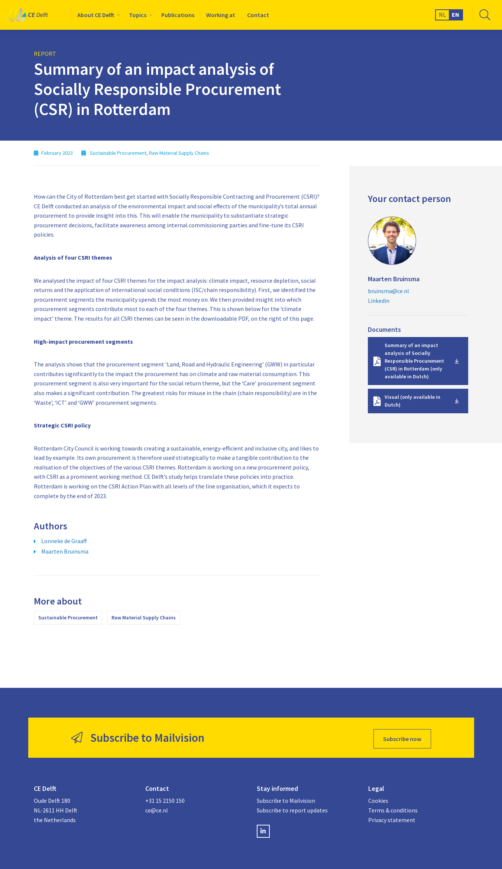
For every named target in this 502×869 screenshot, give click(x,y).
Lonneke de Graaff (64, 541)
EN (455, 14)
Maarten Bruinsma (64, 551)
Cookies (378, 798)
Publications (177, 15)
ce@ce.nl (156, 808)
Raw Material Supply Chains (143, 617)
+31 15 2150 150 (165, 798)
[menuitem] (97, 15)
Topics (137, 15)
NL (442, 14)
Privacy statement (391, 817)
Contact (258, 15)
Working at (220, 15)
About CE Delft (95, 15)
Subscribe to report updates (292, 808)
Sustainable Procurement (68, 617)
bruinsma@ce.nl (388, 291)
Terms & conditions (393, 808)
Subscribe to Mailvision (286, 798)
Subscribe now (402, 736)
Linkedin (378, 300)
